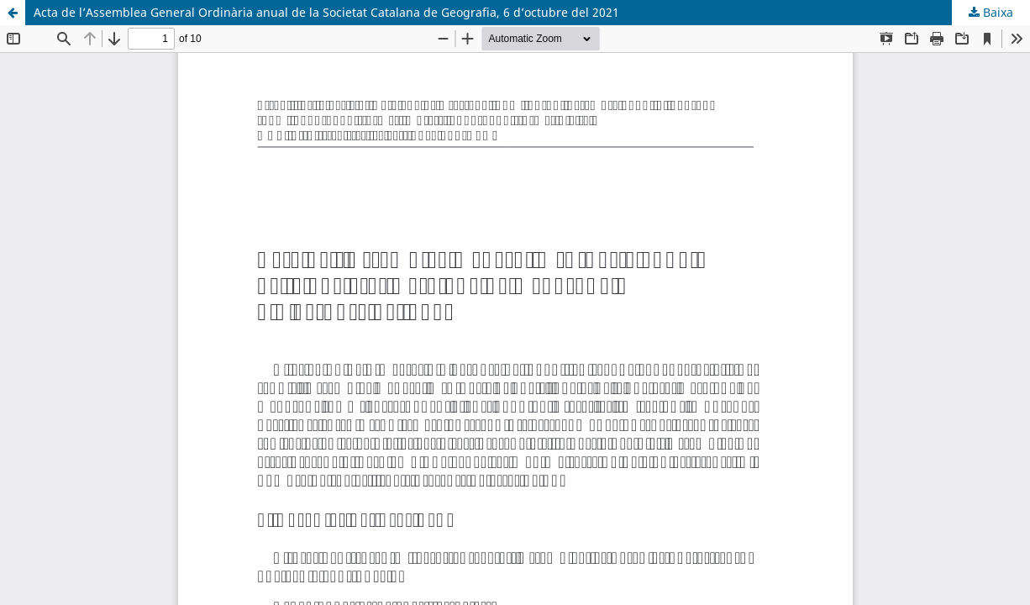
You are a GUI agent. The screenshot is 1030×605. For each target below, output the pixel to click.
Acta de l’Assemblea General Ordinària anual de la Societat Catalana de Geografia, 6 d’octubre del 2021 (326, 12)
